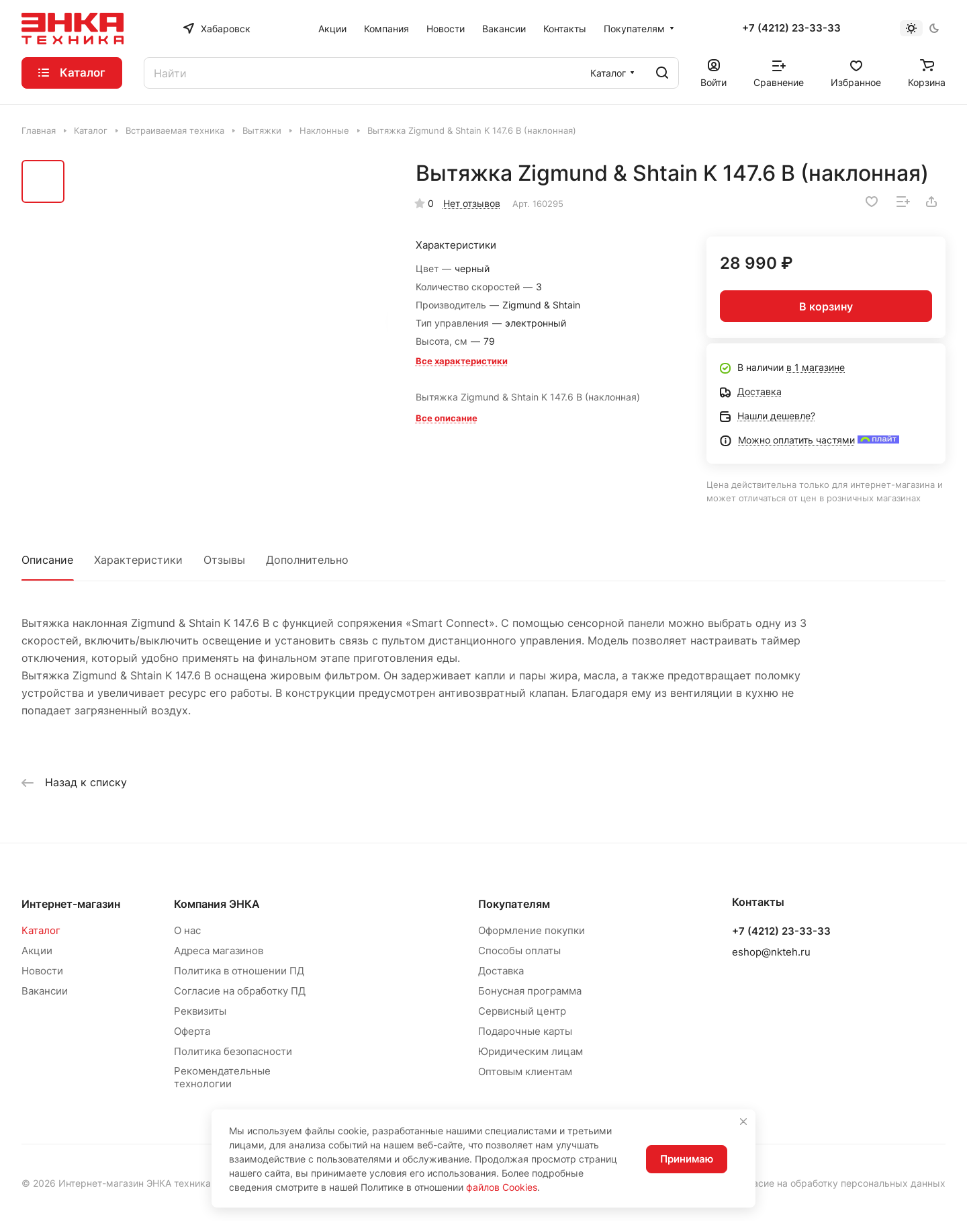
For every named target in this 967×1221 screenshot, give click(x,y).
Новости (42, 970)
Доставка (501, 970)
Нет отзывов (471, 203)
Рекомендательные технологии (222, 1077)
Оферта (192, 1031)
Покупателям (514, 904)
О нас (187, 930)
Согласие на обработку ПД (240, 990)
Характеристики (138, 559)
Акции (36, 950)
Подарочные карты (525, 1031)
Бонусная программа (530, 990)
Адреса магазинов (218, 950)
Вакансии (44, 990)
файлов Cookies (501, 1187)
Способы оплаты (519, 950)
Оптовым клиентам (525, 1071)
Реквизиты (200, 1011)
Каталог (40, 930)
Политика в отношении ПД (239, 970)
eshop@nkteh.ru (771, 951)
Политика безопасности (233, 1051)
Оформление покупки (531, 930)
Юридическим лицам (530, 1051)
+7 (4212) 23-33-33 (791, 28)
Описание (47, 559)
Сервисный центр (522, 1011)
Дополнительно (307, 559)
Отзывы (224, 559)
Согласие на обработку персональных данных (839, 1183)
